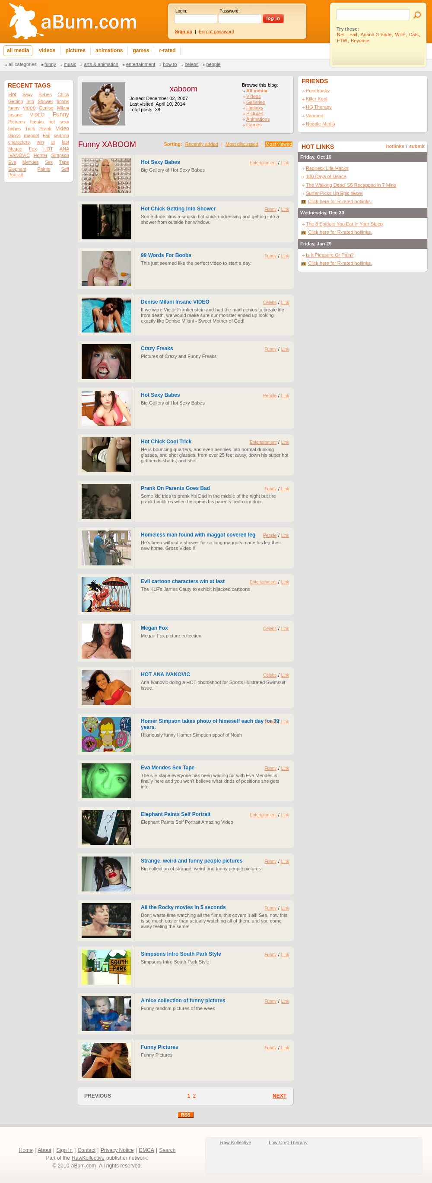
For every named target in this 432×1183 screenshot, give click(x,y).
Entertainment (140, 64)
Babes (44, 94)
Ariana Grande (376, 34)
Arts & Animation (101, 64)
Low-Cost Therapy (288, 1142)
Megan (15, 148)
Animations (258, 119)
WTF (400, 34)
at (53, 141)
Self (65, 169)
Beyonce (360, 40)
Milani (63, 107)
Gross (14, 135)
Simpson (60, 155)
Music (70, 64)
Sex (49, 162)
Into (30, 101)
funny (13, 107)
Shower (45, 101)
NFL (341, 34)
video (29, 108)
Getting (15, 101)
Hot (12, 94)
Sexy (27, 94)
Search (167, 1150)
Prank (45, 128)
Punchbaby (318, 90)
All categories (23, 64)
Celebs (192, 64)
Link (285, 162)
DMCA (146, 1150)
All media (256, 90)
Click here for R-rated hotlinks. (340, 201)
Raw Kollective (235, 1142)
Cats (414, 34)
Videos (253, 96)
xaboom (183, 89)
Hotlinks (254, 107)
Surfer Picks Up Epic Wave (334, 193)
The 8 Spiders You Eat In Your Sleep (344, 223)
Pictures (16, 121)
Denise (46, 107)
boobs (63, 101)
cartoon (61, 135)
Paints (44, 169)
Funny (50, 64)
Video (62, 129)
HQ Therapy (319, 107)
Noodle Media (320, 123)
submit (417, 146)
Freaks (37, 121)
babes (14, 128)
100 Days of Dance (326, 176)
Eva (12, 162)
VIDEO (37, 114)
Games (253, 124)
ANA (64, 148)
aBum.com (83, 1166)
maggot (32, 135)
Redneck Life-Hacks (327, 168)
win (40, 141)
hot (51, 121)
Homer (41, 155)
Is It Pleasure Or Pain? (330, 254)
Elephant (17, 169)
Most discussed (242, 144)
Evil (46, 135)
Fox (33, 148)
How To (170, 64)
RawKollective (88, 1158)
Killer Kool (316, 98)
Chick (63, 94)
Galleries (255, 102)
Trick (30, 128)
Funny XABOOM (107, 144)
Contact (86, 1150)
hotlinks (395, 146)
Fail (353, 34)
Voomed (314, 115)
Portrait (15, 174)
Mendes (30, 162)
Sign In (65, 1150)
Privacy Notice (117, 1150)
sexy (64, 121)
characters (19, 141)
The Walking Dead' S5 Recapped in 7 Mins (351, 185)
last (65, 141)
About (44, 1150)
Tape (64, 162)
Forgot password (216, 31)
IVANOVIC (19, 155)
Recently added (201, 144)
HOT (48, 148)
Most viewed (279, 144)
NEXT (279, 1096)
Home (26, 1150)
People (213, 64)
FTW (342, 40)
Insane (15, 114)
